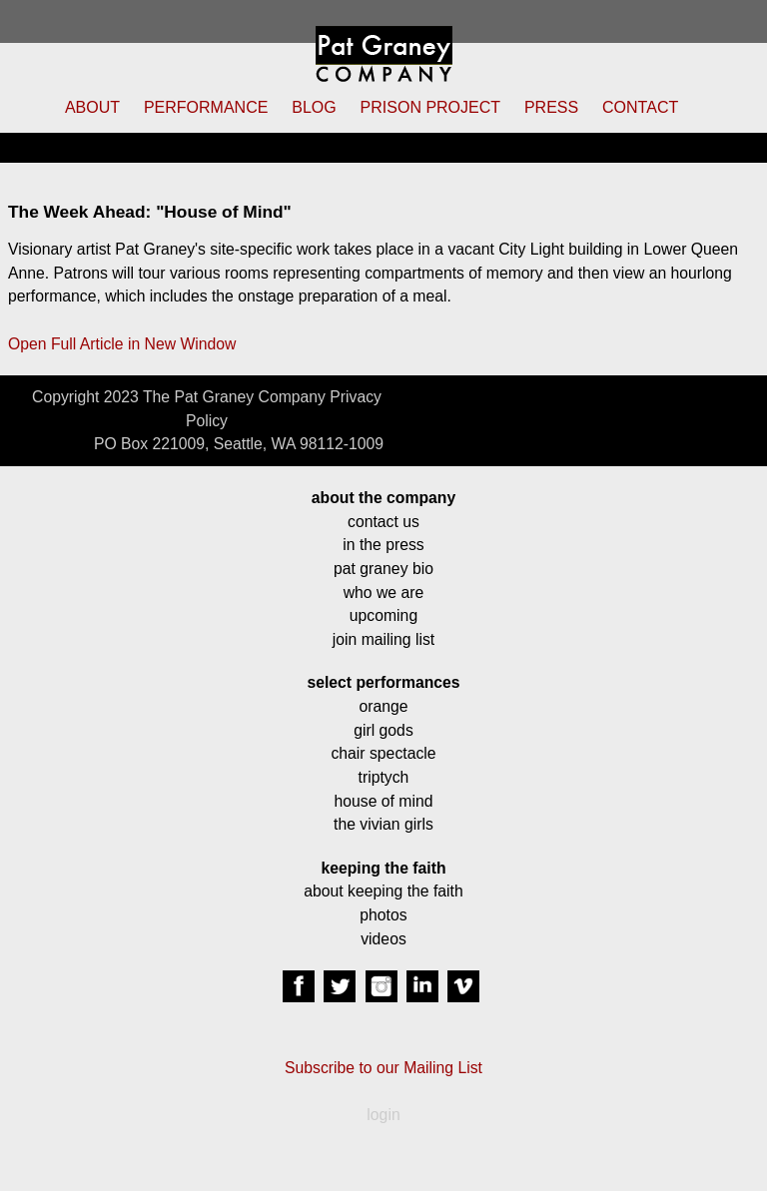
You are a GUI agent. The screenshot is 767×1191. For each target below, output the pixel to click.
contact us (383, 521)
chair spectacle (383, 753)
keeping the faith (383, 868)
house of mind (384, 801)
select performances (383, 682)
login (383, 1114)
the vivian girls (383, 824)
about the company (383, 497)
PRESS (551, 107)
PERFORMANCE (206, 107)
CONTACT (640, 107)
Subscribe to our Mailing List (383, 1067)
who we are (384, 592)
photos (383, 914)
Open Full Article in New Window (122, 343)
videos (383, 938)
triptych (384, 777)
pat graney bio (383, 568)
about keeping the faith (383, 891)
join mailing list (383, 639)
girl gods (383, 730)
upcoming (383, 615)
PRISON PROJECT (430, 107)
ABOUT (92, 107)
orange (383, 706)
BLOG (314, 107)
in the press (383, 544)
